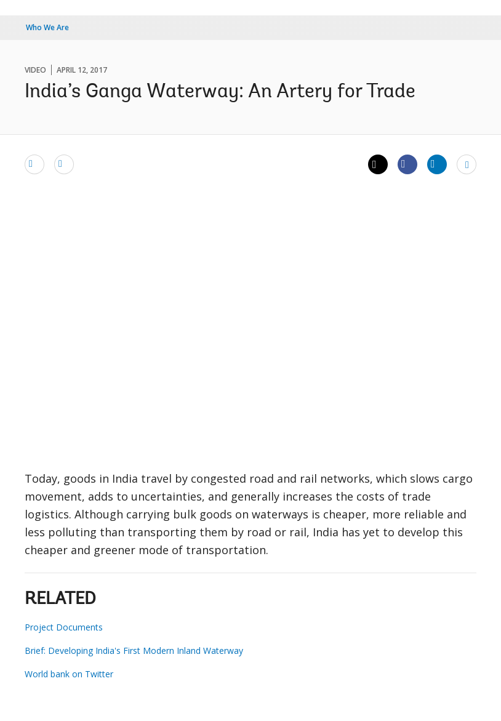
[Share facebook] (407, 164)
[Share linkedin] (437, 164)
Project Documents (64, 627)
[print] (64, 163)
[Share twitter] (378, 164)
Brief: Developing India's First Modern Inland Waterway (134, 650)
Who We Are (47, 27)
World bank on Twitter (69, 674)
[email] (34, 163)
